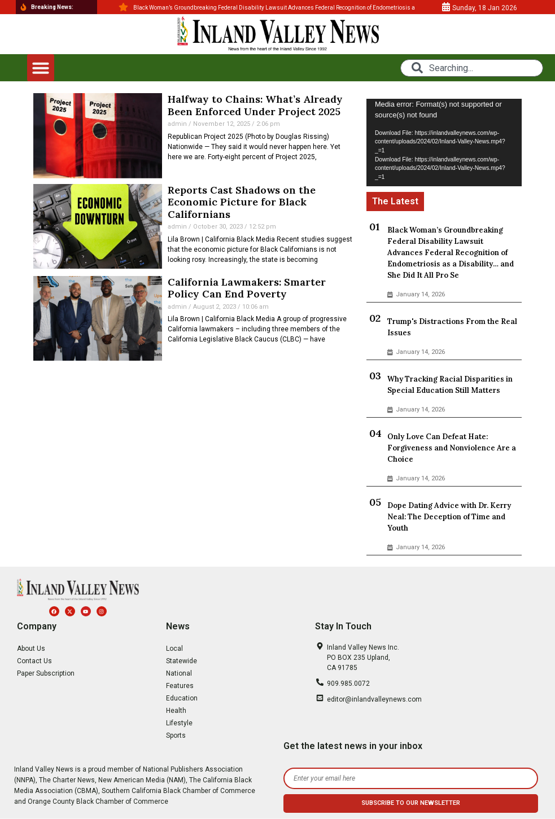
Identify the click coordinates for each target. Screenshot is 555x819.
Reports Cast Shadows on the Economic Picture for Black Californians (242, 202)
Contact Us (34, 661)
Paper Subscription (46, 673)
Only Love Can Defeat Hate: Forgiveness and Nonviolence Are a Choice (451, 448)
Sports (176, 735)
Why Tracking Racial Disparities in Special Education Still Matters (450, 384)
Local (174, 648)
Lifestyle (179, 723)
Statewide (181, 661)
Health (176, 711)
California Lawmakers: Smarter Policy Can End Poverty (247, 288)
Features (180, 686)
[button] (40, 67)
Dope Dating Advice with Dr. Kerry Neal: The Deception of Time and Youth (449, 517)
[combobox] (471, 68)
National (179, 673)
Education (182, 698)
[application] (444, 142)
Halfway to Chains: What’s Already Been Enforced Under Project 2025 (255, 105)
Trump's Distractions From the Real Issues (452, 327)
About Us (31, 648)
